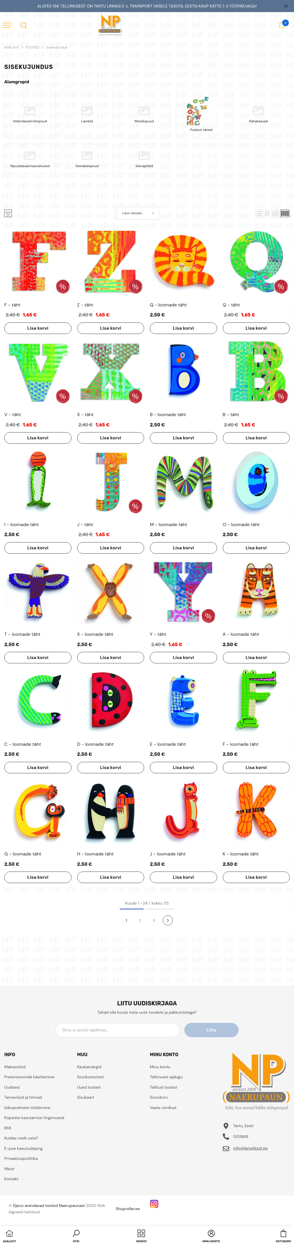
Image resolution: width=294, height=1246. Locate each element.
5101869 (240, 1136)
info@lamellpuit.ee (250, 1148)
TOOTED (32, 47)
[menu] (7, 25)
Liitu (213, 1030)
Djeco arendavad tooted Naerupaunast (49, 1205)
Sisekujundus (57, 47)
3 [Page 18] (154, 920)
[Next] (168, 920)
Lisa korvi (37, 328)
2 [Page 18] (140, 920)
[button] (259, 213)
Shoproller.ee (128, 1208)
